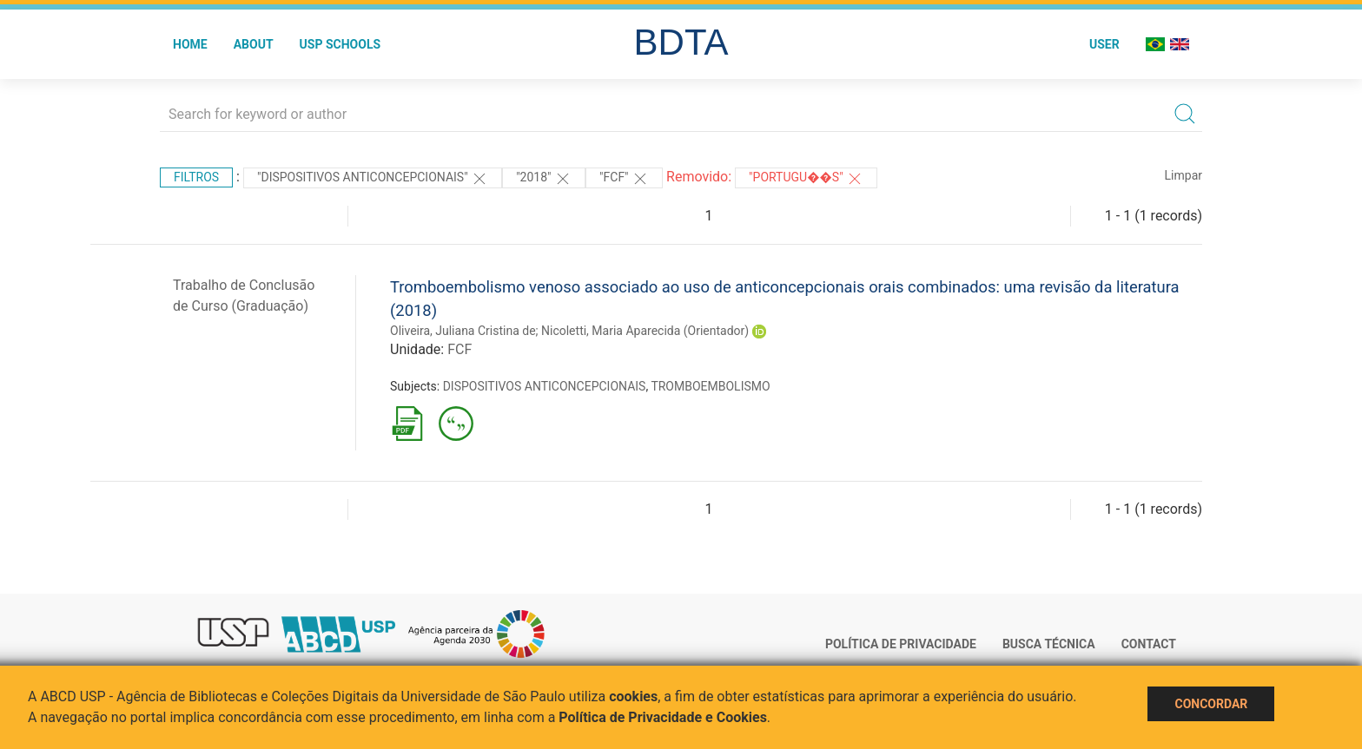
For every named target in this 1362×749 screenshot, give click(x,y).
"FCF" (624, 178)
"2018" (544, 178)
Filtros (196, 177)
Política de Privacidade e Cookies (663, 717)
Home (190, 44)
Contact (1148, 644)
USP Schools (340, 44)
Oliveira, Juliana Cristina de (463, 331)
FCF (459, 349)
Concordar (1210, 704)
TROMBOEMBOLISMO (710, 386)
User (1104, 44)
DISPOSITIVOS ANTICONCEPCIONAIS (544, 386)
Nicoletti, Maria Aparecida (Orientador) (645, 331)
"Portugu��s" (806, 178)
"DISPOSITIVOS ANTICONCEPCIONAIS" (372, 178)
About (254, 44)
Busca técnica (1048, 644)
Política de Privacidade (900, 644)
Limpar (1183, 175)
